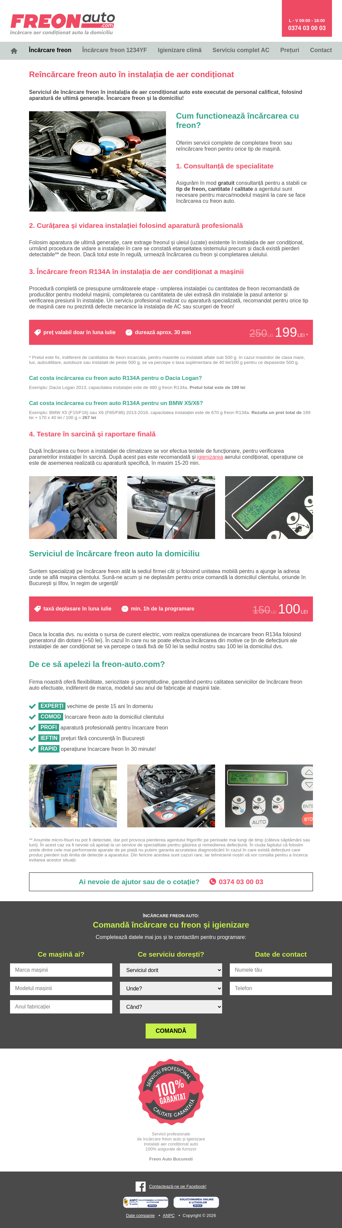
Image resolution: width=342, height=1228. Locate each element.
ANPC (169, 1215)
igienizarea (210, 457)
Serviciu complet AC (240, 50)
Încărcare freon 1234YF (114, 50)
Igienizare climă (180, 50)
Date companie (140, 1215)
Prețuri (289, 50)
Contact (321, 50)
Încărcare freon (50, 50)
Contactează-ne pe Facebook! (177, 1186)
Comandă (171, 1031)
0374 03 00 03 (307, 28)
